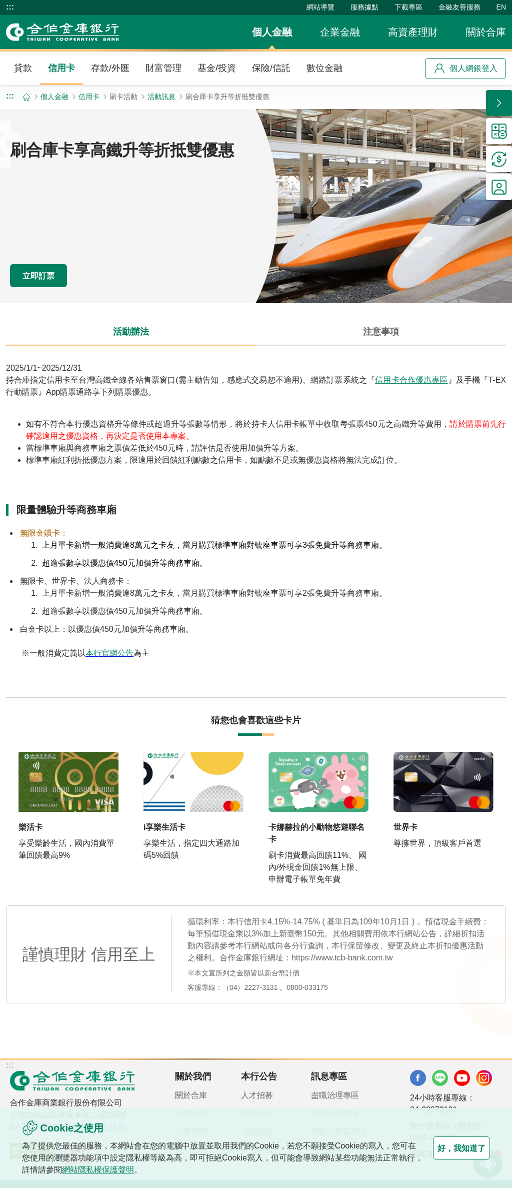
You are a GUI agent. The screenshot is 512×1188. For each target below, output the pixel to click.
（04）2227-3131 (250, 987)
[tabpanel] (256, 521)
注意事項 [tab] (381, 332)
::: (10, 7)
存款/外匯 (110, 68)
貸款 (23, 68)
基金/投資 (217, 68)
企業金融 (340, 32)
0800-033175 (307, 987)
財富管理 (164, 68)
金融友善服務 (459, 7)
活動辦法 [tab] (131, 332)
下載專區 (408, 7)
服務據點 (364, 7)
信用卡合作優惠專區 (411, 380)
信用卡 (61, 68)
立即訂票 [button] (50, 275)
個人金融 (272, 32)
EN (501, 7)
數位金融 (324, 68)
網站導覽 (320, 7)
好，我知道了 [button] (450, 1148)
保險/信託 (271, 68)
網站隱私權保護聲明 (138, 1169)
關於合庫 (486, 32)
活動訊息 (162, 97)
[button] (499, 103)
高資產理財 (413, 32)
